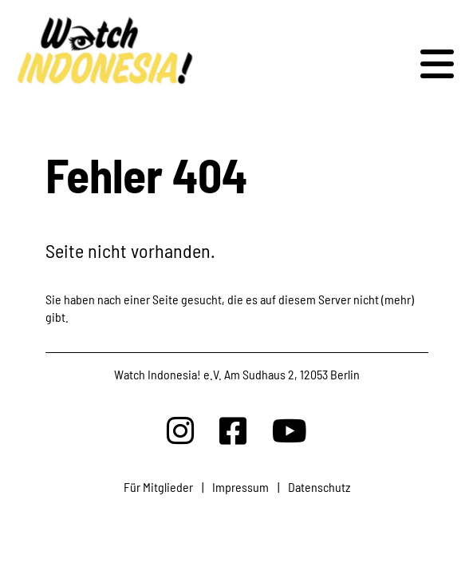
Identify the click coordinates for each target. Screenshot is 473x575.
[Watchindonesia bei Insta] (180, 430)
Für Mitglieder (158, 486)
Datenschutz (319, 486)
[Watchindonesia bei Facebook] (232, 430)
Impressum (240, 486)
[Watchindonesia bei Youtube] (289, 430)
